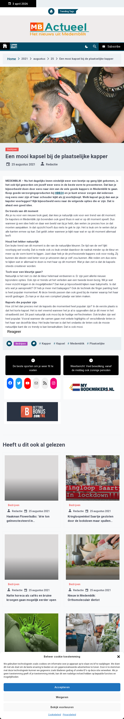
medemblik (77, 343)
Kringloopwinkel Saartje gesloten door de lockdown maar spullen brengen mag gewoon (90, 521)
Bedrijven (12, 149)
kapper (46, 343)
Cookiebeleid (54, 714)
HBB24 (59, 193)
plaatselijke (97, 343)
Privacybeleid (69, 714)
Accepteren (62, 687)
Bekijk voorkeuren (62, 707)
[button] (118, 656)
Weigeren (62, 697)
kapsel (60, 343)
